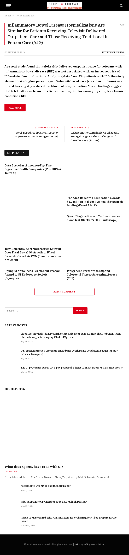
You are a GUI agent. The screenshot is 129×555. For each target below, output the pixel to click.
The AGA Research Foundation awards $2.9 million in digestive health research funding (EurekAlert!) (95, 201)
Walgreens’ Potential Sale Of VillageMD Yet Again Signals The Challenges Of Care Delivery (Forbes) (95, 136)
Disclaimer (99, 544)
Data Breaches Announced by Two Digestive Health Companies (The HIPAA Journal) (32, 169)
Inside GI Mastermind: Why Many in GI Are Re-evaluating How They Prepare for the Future (68, 519)
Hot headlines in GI (113, 52)
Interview (11, 471)
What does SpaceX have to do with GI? (34, 467)
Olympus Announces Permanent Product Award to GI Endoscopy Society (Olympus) (32, 274)
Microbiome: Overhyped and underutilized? (46, 485)
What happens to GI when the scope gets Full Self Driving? (54, 501)
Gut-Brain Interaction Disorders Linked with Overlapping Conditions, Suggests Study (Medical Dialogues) (69, 352)
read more (15, 108)
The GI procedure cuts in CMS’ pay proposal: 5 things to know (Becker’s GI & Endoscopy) (72, 367)
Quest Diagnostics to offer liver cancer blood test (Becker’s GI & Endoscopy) (93, 218)
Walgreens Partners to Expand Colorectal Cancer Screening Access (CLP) (92, 274)
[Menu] (8, 5)
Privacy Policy (82, 544)
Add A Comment (64, 291)
